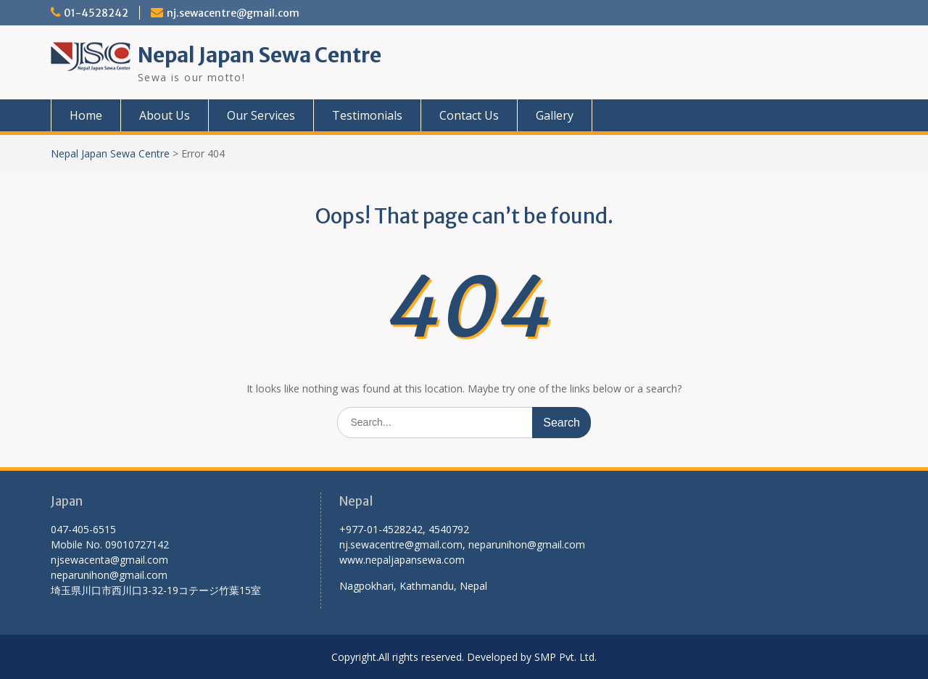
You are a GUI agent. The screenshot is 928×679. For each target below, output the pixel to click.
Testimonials (367, 115)
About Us (164, 115)
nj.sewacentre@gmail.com (233, 13)
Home (86, 115)
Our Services (261, 115)
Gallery (554, 115)
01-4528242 (96, 13)
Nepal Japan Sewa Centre (259, 55)
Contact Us (469, 115)
